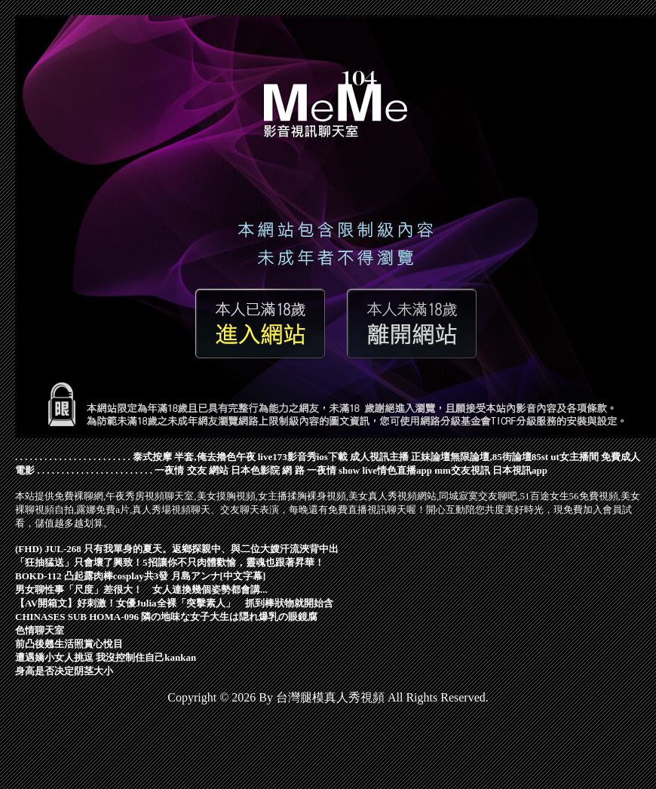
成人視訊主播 (379, 456)
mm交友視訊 (462, 470)
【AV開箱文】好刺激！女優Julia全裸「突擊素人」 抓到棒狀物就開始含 (174, 603)
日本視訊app (519, 470)
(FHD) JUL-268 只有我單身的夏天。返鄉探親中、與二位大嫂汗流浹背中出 (177, 548)
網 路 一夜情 (309, 470)
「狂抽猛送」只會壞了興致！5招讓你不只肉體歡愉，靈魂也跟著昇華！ (169, 562)
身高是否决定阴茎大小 (64, 671)
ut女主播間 (574, 456)
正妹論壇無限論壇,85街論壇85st (479, 456)
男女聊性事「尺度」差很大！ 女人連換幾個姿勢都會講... (141, 589)
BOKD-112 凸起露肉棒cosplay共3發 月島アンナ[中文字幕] (140, 576)
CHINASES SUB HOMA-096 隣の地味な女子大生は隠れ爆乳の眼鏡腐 (166, 616)
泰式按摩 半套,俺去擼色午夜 (194, 456)
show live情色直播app (385, 470)
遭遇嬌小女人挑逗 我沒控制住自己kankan (105, 657)
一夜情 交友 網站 (191, 470)
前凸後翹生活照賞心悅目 (69, 643)
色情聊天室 (39, 630)
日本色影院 (255, 470)
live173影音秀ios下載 (303, 456)
